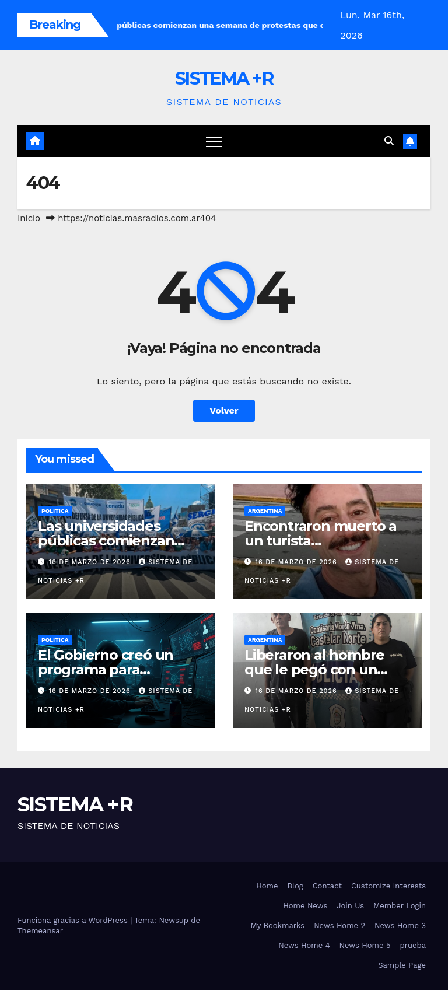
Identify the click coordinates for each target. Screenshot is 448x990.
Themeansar (40, 930)
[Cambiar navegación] (214, 141)
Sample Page (402, 965)
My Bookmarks (278, 925)
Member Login (399, 905)
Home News (305, 905)
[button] (389, 140)
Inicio (29, 218)
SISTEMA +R (224, 78)
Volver (224, 410)
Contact (327, 885)
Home (267, 885)
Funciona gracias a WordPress (74, 920)
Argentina (265, 511)
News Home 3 (400, 925)
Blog (295, 885)
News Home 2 (339, 925)
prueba (413, 945)
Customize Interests (388, 885)
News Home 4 (304, 945)
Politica (55, 511)
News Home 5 (365, 945)
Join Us (350, 905)
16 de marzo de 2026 (91, 562)
